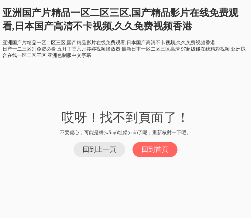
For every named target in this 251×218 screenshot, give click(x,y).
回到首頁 (155, 149)
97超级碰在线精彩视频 (205, 48)
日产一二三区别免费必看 (29, 48)
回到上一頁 (99, 149)
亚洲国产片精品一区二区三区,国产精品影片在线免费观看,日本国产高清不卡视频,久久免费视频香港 (108, 42)
